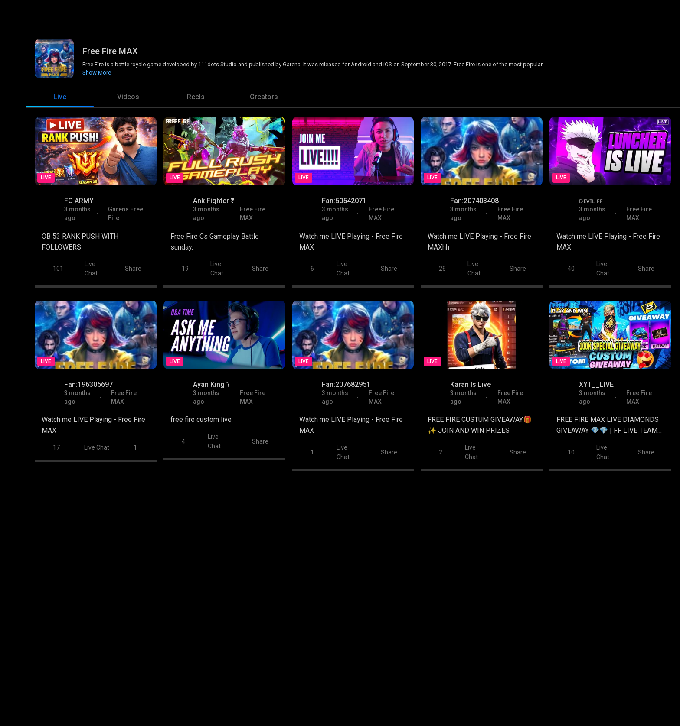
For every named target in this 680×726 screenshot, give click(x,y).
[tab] (60, 97)
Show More (96, 72)
